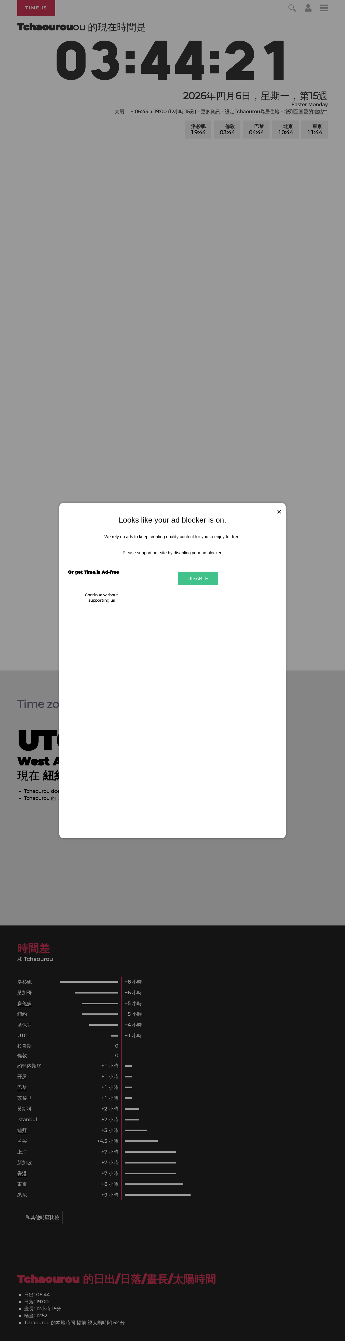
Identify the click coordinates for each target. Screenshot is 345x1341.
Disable (198, 578)
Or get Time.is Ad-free (93, 572)
